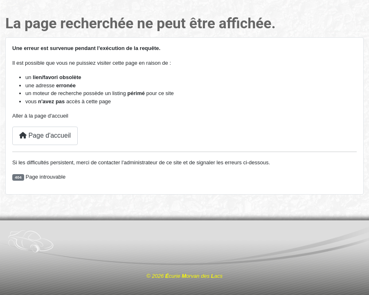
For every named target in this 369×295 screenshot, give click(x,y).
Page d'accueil (45, 135)
